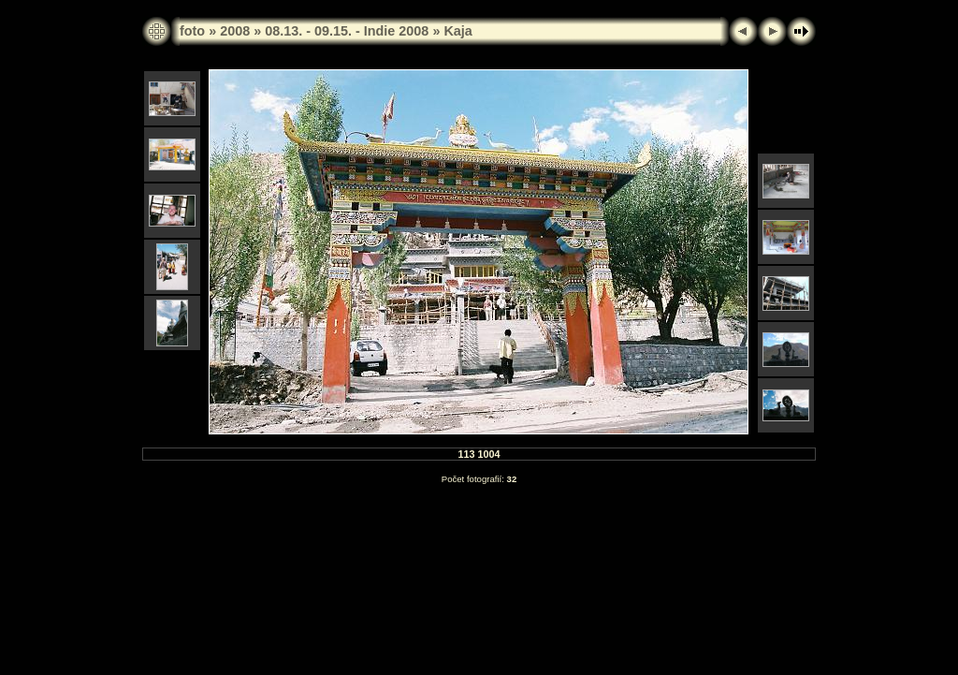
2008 (235, 30)
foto (192, 30)
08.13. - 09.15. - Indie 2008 (346, 30)
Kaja (457, 30)
